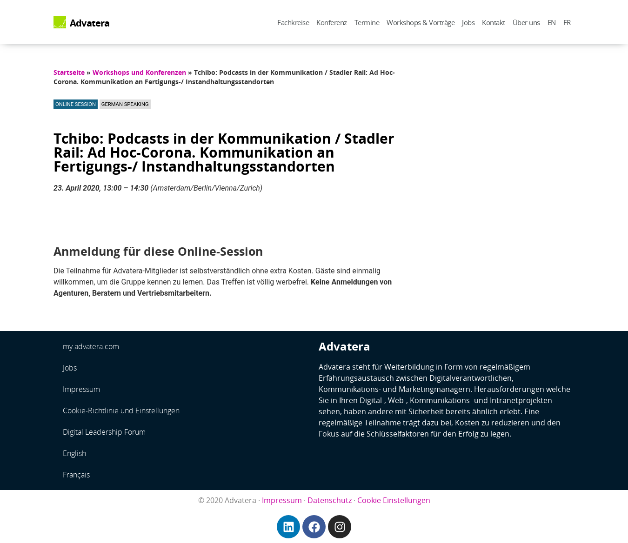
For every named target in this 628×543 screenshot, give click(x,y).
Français (76, 475)
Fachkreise (293, 22)
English (74, 453)
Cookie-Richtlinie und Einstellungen (121, 410)
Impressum (81, 389)
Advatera (90, 22)
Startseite (69, 72)
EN (552, 22)
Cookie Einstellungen (393, 500)
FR (567, 22)
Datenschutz (329, 500)
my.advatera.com (91, 346)
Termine (367, 22)
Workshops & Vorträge (420, 22)
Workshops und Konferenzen (139, 72)
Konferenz (331, 22)
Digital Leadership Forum (104, 432)
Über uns (526, 22)
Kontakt (493, 22)
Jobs (468, 22)
